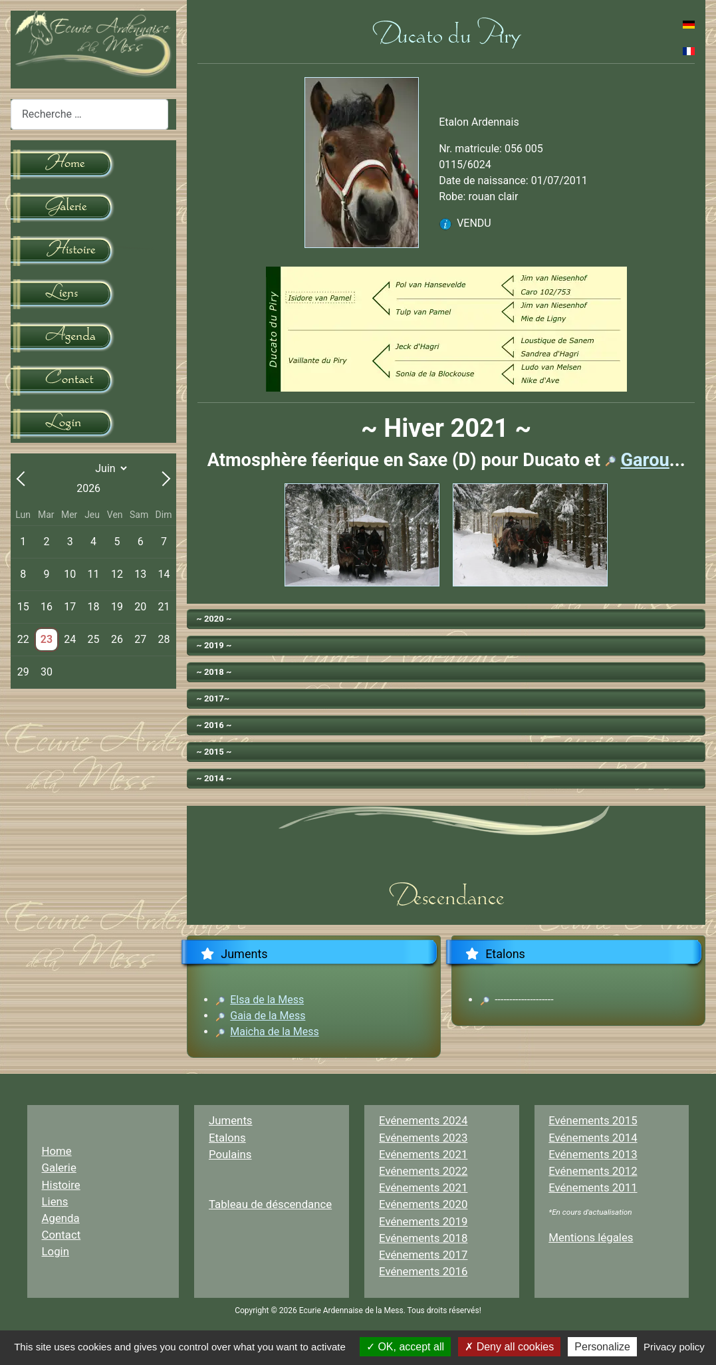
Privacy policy (674, 1346)
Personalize (602, 1346)
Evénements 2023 (423, 1137)
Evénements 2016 (423, 1271)
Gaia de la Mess (267, 1015)
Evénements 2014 (592, 1137)
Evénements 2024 (423, 1120)
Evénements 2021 (423, 1154)
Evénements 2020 (423, 1204)
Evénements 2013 (592, 1154)
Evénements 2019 (423, 1221)
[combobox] (89, 114)
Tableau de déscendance (270, 1204)
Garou (644, 460)
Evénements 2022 (423, 1171)
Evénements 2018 (423, 1238)
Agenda (61, 1218)
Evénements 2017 (423, 1254)
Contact (61, 1234)
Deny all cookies (509, 1346)
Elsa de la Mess (267, 999)
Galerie (59, 1167)
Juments (231, 1120)
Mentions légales (590, 1237)
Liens (55, 1201)
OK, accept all (405, 1346)
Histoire (61, 1184)
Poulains (230, 1154)
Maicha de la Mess (274, 1031)
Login (55, 1251)
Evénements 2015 (592, 1120)
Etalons (227, 1137)
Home (57, 1151)
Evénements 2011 (592, 1187)
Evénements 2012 (592, 1171)
